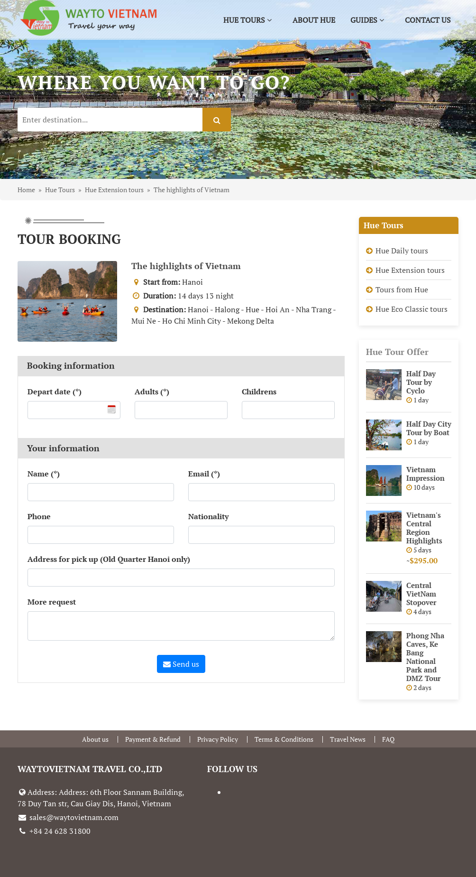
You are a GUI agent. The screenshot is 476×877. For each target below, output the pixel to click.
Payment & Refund (153, 739)
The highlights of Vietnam (186, 265)
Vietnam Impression (425, 474)
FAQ (388, 739)
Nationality (208, 516)
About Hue (314, 20)
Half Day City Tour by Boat (428, 428)
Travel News (348, 739)
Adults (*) (152, 391)
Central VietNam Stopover (421, 593)
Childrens (259, 391)
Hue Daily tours (401, 250)
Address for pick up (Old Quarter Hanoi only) (108, 559)
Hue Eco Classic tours (411, 309)
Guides (367, 20)
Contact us (428, 20)
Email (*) (204, 473)
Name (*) (43, 473)
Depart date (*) (54, 391)
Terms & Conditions (284, 739)
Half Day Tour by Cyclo (421, 382)
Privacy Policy (217, 739)
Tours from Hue (401, 289)
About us (95, 739)
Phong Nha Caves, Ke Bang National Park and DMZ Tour (425, 657)
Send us (181, 664)
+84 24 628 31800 (54, 831)
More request (51, 602)
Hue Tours (247, 20)
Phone (39, 516)
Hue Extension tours (410, 270)
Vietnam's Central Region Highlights (424, 527)
